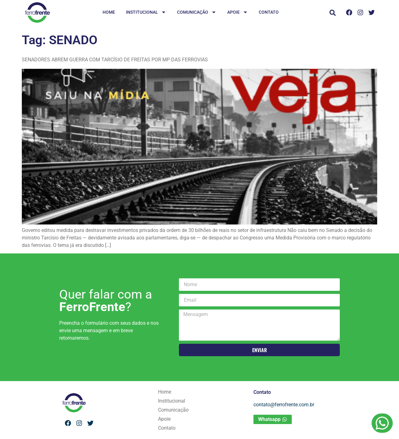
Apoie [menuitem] (237, 13)
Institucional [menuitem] (146, 13)
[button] (332, 13)
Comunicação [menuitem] (196, 13)
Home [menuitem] (109, 12)
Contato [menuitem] (269, 12)
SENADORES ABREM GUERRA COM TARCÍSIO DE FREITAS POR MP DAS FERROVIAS (115, 60)
